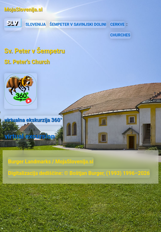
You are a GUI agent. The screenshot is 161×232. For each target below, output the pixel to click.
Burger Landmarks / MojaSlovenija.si (50, 162)
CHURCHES (120, 35)
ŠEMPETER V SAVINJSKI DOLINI (78, 24)
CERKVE (117, 24)
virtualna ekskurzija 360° (33, 120)
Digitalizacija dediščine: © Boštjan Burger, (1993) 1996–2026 (79, 173)
